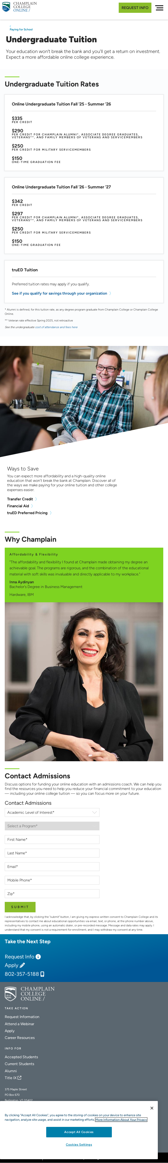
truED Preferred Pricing (27, 513)
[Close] (152, 1108)
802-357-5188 (22, 974)
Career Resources (20, 1037)
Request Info (135, 7)
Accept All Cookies (79, 1132)
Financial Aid (18, 506)
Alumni (11, 1071)
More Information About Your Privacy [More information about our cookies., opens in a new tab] (121, 1119)
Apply (11, 965)
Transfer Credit (20, 499)
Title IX (11, 1078)
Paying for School (21, 29)
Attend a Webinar (19, 1024)
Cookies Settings (79, 1144)
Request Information (22, 1017)
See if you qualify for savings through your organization (59, 293)
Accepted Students (21, 1057)
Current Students (19, 1064)
